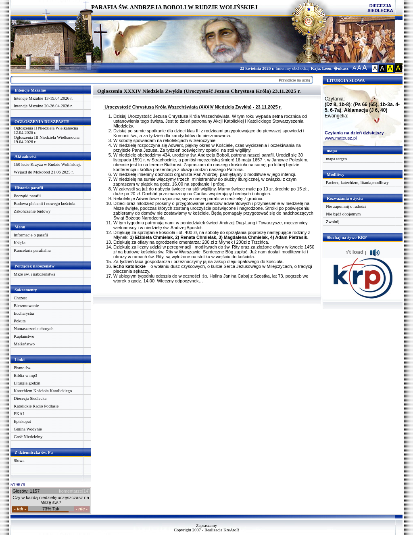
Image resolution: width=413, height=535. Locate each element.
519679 (17, 484)
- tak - (20, 508)
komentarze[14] (74, 491)
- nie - (82, 508)
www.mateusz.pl (341, 138)
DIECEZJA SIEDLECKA (380, 8)
